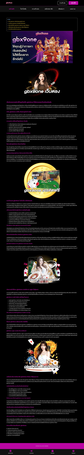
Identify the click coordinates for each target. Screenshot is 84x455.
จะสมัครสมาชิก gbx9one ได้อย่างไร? (15, 430)
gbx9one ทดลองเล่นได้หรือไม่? (14, 435)
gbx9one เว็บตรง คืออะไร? (13, 428)
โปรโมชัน (23, 9)
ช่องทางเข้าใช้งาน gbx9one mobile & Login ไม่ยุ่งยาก (18, 25)
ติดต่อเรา (61, 9)
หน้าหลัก (11, 9)
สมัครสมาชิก (49, 9)
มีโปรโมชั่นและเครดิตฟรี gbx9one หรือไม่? (16, 433)
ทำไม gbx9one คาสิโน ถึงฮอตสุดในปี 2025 (16, 21)
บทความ (72, 9)
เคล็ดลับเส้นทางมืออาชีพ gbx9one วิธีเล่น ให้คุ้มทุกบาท (18, 27)
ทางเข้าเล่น (35, 9)
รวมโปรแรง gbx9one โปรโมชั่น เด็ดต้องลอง (16, 23)
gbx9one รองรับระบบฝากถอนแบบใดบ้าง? (16, 432)
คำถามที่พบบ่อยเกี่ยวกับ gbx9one (14, 29)
